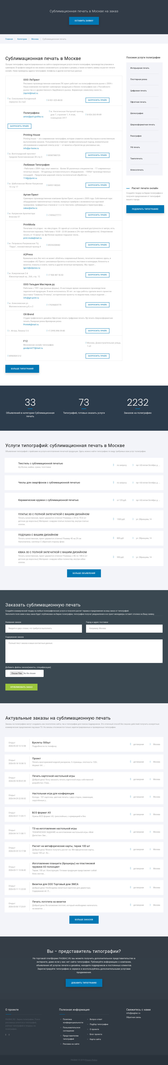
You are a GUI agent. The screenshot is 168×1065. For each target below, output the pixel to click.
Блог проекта (96, 1034)
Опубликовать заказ (21, 687)
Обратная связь (133, 1017)
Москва (35, 39)
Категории (22, 39)
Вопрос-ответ (96, 1019)
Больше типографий (22, 368)
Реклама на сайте (71, 1044)
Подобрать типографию (145, 209)
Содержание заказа (14, 637)
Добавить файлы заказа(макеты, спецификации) (28, 667)
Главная (9, 39)
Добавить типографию (84, 982)
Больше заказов (84, 919)
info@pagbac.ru (133, 1013)
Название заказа (13, 622)
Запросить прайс (97, 100)
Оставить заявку (84, 20)
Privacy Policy (91, 1060)
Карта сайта (95, 1039)
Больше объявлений (84, 573)
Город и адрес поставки (97, 622)
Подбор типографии (99, 1024)
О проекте (94, 1029)
